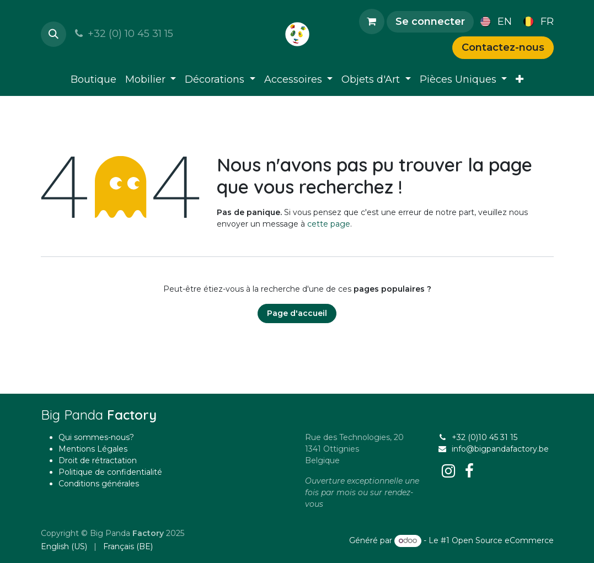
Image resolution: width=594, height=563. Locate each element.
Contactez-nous (503, 47)
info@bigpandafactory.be (500, 449)
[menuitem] (494, 21)
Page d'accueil (297, 313)
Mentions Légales (92, 449)
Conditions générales (98, 484)
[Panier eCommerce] (371, 21)
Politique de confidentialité (110, 472)
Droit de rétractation (97, 460)
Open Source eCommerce (503, 540)
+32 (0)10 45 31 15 (484, 437)
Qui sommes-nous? (96, 437)
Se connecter (430, 21)
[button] (53, 34)
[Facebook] (469, 471)
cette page (328, 224)
